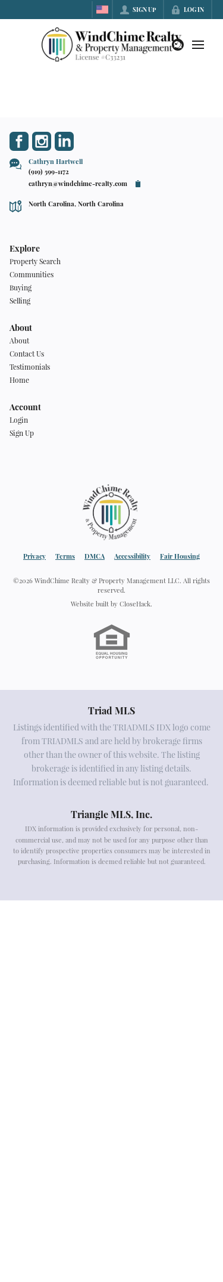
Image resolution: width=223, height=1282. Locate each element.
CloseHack (135, 603)
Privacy (34, 556)
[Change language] (102, 9)
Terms (65, 556)
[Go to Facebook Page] (19, 141)
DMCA (94, 556)
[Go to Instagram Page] (41, 141)
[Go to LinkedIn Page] (64, 141)
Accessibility (132, 556)
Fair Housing (180, 556)
